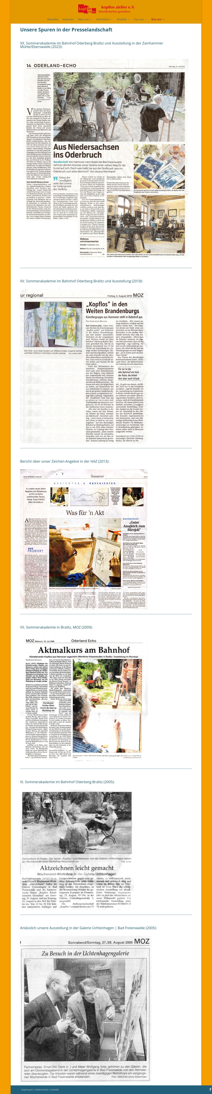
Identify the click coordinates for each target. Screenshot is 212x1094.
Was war (156, 19)
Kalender (68, 19)
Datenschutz (42, 1089)
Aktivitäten (103, 19)
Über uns (83, 19)
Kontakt (55, 1089)
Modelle (122, 19)
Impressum (27, 1089)
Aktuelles (52, 19)
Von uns (139, 19)
